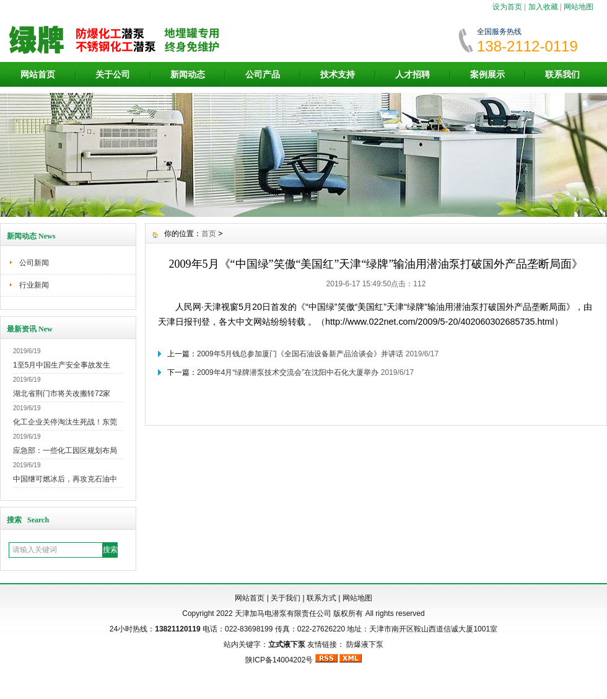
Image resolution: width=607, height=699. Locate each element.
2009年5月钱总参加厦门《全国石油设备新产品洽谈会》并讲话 (300, 354)
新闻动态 (187, 74)
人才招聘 (412, 74)
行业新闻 (34, 285)
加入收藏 (543, 6)
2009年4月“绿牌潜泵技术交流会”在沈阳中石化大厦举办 (287, 372)
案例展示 (487, 74)
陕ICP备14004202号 (279, 660)
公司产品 (262, 74)
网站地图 (578, 6)
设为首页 (507, 6)
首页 (208, 233)
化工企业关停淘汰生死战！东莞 (65, 422)
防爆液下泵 (364, 644)
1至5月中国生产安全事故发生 (61, 365)
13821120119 (177, 629)
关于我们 (285, 598)
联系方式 (321, 598)
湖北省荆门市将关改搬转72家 (61, 393)
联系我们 (562, 74)
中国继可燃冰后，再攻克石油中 (65, 479)
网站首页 (37, 74)
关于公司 (112, 74)
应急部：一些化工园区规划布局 (65, 450)
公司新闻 (34, 262)
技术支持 (337, 74)
